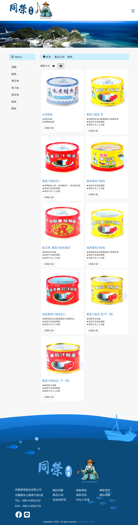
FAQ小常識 (83, 499)
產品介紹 (58, 494)
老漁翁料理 (59, 499)
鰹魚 (14, 108)
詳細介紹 (49, 128)
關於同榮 (58, 490)
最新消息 (81, 494)
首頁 (47, 56)
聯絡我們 (105, 490)
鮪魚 (14, 101)
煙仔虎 (15, 80)
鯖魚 (14, 74)
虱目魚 (15, 94)
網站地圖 (105, 494)
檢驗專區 (81, 490)
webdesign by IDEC (86, 522)
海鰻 (14, 67)
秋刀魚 (15, 87)
